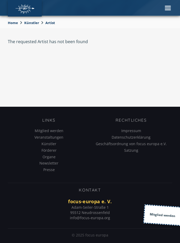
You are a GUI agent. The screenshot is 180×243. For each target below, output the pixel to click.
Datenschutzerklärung (131, 137)
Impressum (131, 130)
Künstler (31, 22)
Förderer (49, 150)
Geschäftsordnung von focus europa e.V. (131, 143)
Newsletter (48, 163)
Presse (49, 169)
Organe (49, 156)
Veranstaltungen (48, 137)
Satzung (131, 150)
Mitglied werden (49, 130)
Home (13, 22)
